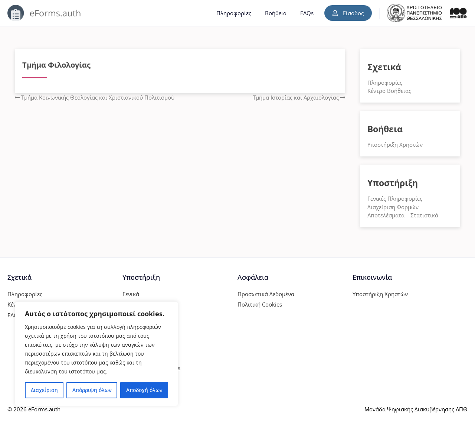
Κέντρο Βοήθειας (389, 90)
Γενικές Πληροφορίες (394, 198)
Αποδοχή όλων (144, 390)
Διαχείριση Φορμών (393, 207)
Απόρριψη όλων (92, 390)
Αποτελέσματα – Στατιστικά (402, 215)
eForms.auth (44, 409)
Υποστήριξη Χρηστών (395, 144)
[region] (96, 353)
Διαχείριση (44, 390)
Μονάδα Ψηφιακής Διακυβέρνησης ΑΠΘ (416, 409)
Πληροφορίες (384, 82)
